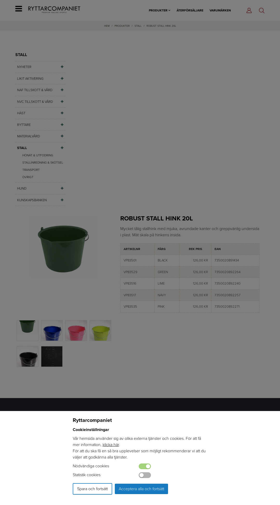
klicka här (111, 445)
